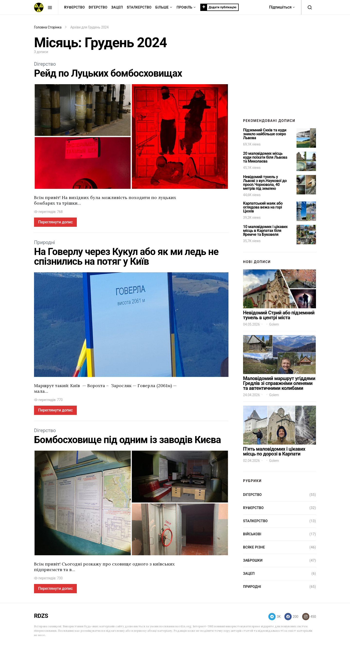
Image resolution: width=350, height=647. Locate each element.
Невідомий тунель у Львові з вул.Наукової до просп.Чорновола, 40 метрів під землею (265, 182)
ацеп (117, 7)
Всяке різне (254, 547)
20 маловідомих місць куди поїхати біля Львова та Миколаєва (265, 157)
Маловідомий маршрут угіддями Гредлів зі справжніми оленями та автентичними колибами (279, 383)
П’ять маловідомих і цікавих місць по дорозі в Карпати (274, 451)
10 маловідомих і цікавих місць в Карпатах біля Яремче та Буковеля (265, 230)
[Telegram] (274, 616)
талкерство (139, 7)
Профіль (184, 7)
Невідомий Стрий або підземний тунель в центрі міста (279, 315)
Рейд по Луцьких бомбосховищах (108, 73)
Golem (274, 324)
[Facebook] (291, 616)
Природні (44, 242)
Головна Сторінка (47, 27)
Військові (252, 534)
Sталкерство (255, 521)
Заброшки (252, 560)
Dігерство (45, 64)
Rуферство (253, 508)
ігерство (98, 7)
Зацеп (249, 573)
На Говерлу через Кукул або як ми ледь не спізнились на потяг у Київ (126, 256)
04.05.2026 (251, 324)
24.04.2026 (251, 395)
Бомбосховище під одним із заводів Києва (127, 440)
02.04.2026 (251, 461)
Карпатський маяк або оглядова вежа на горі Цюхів (263, 207)
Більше (162, 7)
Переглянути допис (55, 222)
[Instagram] (309, 616)
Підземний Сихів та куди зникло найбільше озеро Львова (264, 134)
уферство (74, 7)
